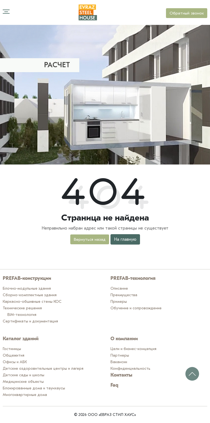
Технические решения (22, 308)
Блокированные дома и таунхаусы (34, 388)
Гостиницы (12, 348)
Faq (114, 385)
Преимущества (123, 295)
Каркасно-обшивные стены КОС (32, 301)
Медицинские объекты (23, 381)
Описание (119, 288)
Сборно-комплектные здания (30, 295)
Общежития (13, 355)
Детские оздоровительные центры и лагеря (43, 368)
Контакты (121, 375)
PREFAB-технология (133, 278)
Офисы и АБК (15, 362)
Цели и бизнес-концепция (133, 348)
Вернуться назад (90, 239)
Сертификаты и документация (30, 321)
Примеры (118, 301)
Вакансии (118, 362)
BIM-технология (21, 314)
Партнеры (119, 355)
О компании (124, 339)
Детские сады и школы (23, 375)
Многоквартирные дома (25, 394)
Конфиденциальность (130, 368)
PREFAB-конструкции (27, 278)
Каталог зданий (21, 339)
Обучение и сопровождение (136, 308)
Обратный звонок (187, 13)
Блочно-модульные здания (27, 288)
